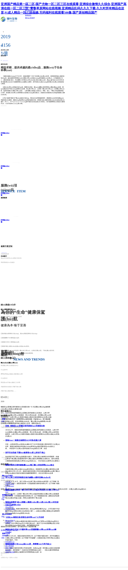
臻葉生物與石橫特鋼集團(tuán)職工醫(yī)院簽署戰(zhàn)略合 (29, 465)
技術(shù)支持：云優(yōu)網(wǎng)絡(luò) (72, 489)
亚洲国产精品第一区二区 (9, 530)
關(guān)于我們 (7, 475)
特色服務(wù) (9, 542)
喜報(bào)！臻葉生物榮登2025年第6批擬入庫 (23, 440)
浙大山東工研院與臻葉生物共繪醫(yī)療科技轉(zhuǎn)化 (28, 477)
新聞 (3, 419)
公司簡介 (8, 482)
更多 (3, 421)
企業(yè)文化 (9, 484)
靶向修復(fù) (9, 544)
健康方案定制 (10, 552)
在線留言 (8, 522)
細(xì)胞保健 (9, 546)
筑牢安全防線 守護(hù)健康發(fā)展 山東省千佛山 (25, 453)
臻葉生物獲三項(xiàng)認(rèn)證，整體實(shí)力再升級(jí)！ (28, 544)
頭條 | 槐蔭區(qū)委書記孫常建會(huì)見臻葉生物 (25, 426)
